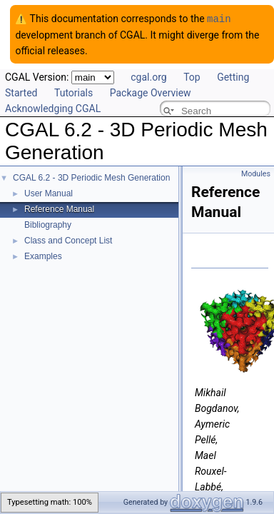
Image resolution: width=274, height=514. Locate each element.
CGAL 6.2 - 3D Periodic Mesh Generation (91, 177)
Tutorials (73, 92)
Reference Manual (59, 208)
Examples (43, 256)
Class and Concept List (68, 240)
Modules (255, 173)
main (219, 18)
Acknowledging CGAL (53, 108)
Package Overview (150, 92)
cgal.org (148, 76)
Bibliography (47, 224)
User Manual (48, 193)
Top (192, 76)
